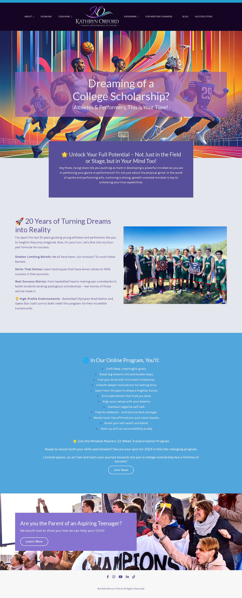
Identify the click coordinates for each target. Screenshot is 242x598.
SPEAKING (46, 16)
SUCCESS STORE (203, 16)
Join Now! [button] (121, 465)
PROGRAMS (131, 16)
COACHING (65, 16)
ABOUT (29, 16)
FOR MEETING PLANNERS (158, 16)
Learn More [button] (34, 536)
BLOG (185, 16)
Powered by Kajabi (121, 589)
